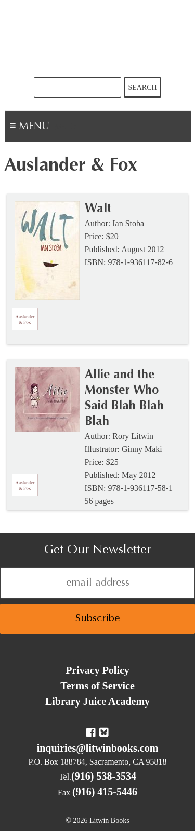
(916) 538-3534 (103, 776)
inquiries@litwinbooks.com (98, 748)
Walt (98, 209)
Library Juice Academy (97, 701)
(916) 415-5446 (104, 791)
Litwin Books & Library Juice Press (98, 39)
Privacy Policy (97, 670)
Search (142, 87)
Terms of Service (97, 685)
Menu (65, 127)
